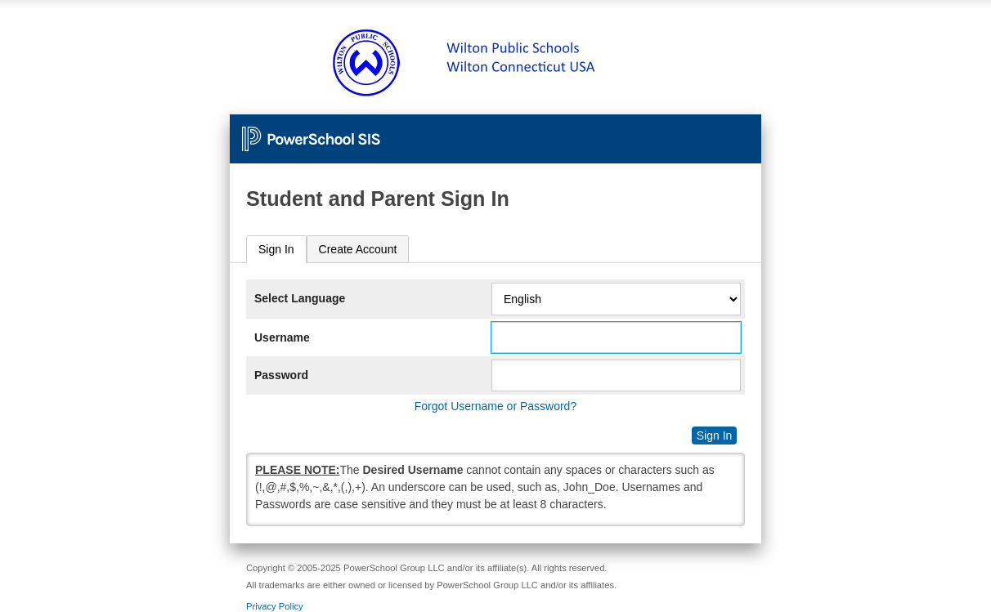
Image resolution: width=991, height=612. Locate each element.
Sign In (276, 249)
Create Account (358, 249)
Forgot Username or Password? (495, 406)
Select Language (299, 298)
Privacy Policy (274, 606)
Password (281, 375)
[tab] (276, 249)
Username (282, 337)
